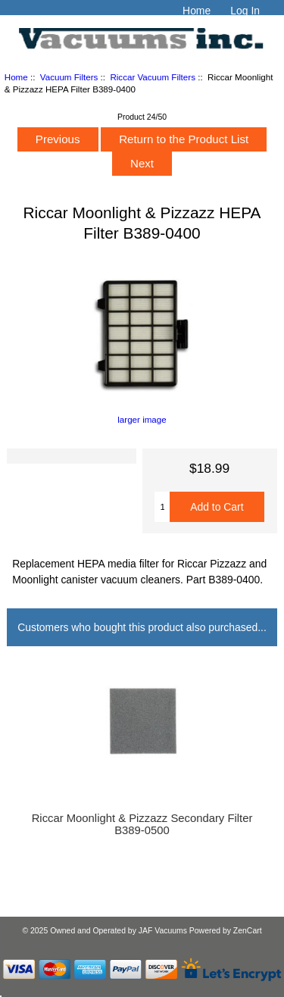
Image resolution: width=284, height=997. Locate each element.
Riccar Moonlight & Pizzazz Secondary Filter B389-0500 (142, 824)
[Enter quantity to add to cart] (162, 507)
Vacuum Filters (69, 77)
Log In (245, 11)
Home (197, 11)
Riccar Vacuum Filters (152, 77)
